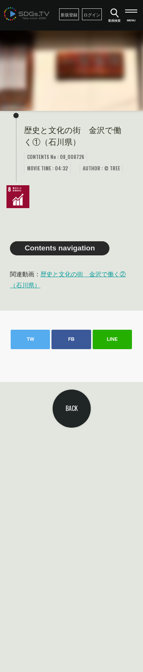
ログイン (92, 15)
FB (71, 339)
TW (30, 339)
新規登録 (69, 15)
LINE (112, 339)
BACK (72, 408)
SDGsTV (27, 13)
